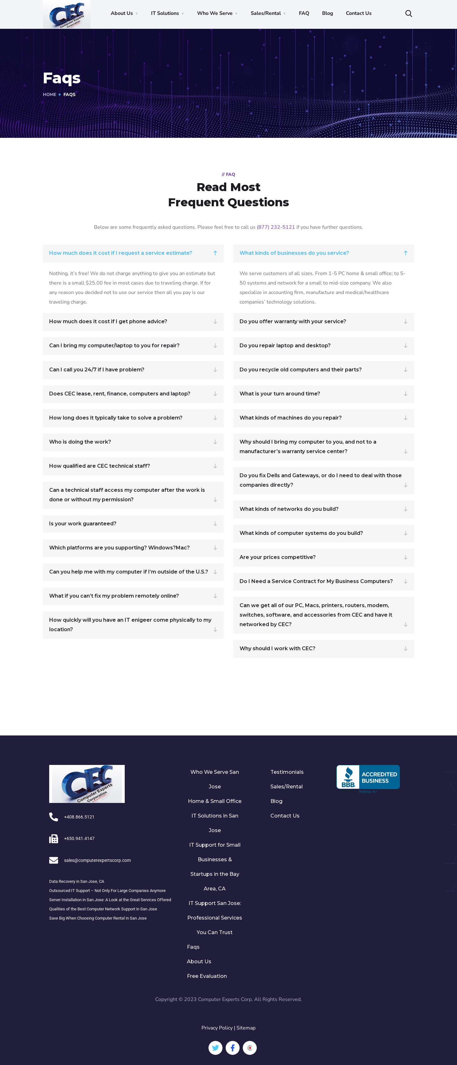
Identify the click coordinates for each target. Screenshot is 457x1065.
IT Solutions (165, 13)
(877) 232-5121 (276, 227)
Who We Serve (215, 13)
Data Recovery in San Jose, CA (76, 881)
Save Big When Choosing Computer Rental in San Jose (98, 917)
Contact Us (359, 13)
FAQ (304, 13)
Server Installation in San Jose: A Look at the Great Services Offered (110, 899)
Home (49, 95)
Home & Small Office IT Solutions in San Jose (215, 815)
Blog (327, 13)
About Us (122, 13)
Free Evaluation (207, 976)
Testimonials (287, 772)
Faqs (193, 947)
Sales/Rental (266, 13)
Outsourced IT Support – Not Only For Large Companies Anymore (107, 890)
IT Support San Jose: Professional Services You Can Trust (214, 917)
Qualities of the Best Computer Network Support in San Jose (103, 908)
